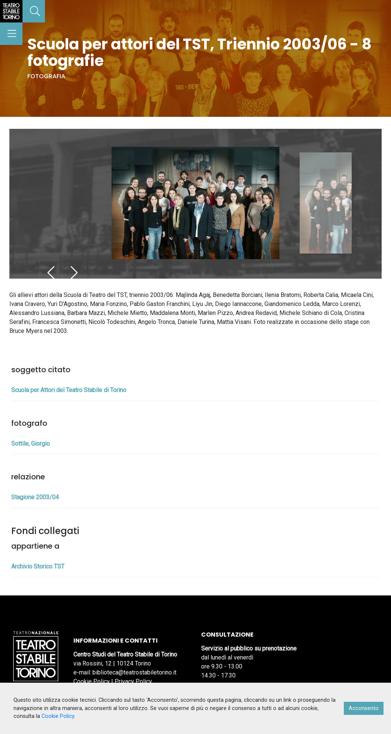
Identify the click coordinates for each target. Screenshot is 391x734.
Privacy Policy (133, 681)
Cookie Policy (91, 681)
